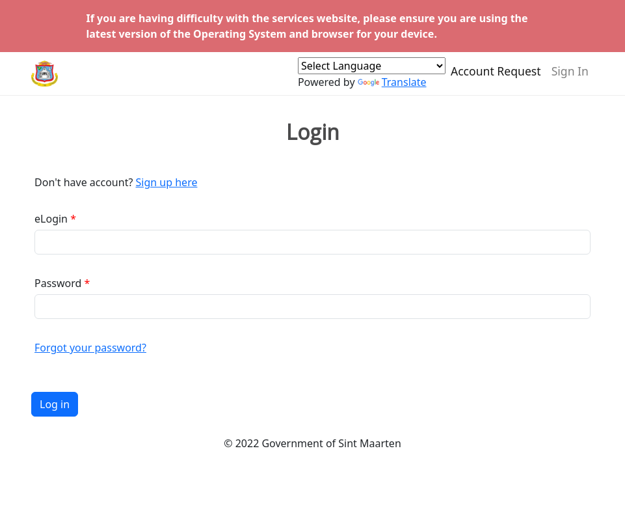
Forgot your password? (90, 347)
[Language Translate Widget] (371, 71)
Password (57, 283)
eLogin (51, 219)
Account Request (496, 77)
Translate (392, 88)
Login (312, 132)
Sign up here (167, 182)
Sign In (570, 77)
